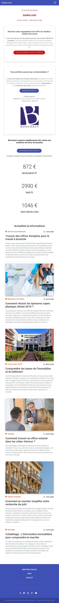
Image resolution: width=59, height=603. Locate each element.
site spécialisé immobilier (26, 546)
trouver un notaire (11, 452)
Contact (29, 578)
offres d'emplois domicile (29, 250)
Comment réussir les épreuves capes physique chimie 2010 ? (27, 305)
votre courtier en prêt (40, 515)
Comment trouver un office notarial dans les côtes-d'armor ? (26, 440)
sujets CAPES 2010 (28, 317)
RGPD (29, 573)
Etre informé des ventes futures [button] (29, 150)
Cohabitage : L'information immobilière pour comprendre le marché (28, 536)
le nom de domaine (29, 10)
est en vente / (29, 20)
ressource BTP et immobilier (14, 383)
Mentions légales (29, 569)
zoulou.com (29, 15)
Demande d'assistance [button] (29, 90)
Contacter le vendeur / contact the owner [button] (29, 52)
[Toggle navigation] (54, 2)
